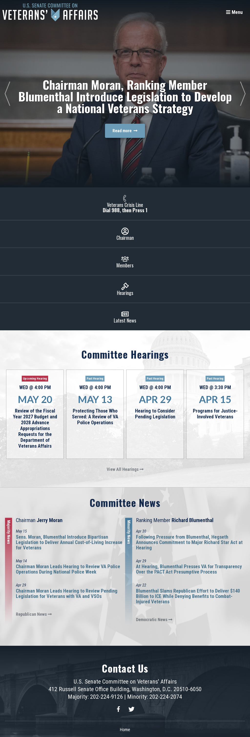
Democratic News (154, 619)
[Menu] (234, 12)
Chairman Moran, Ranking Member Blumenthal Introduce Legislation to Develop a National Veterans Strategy (125, 96)
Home (125, 729)
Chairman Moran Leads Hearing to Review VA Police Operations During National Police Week (68, 569)
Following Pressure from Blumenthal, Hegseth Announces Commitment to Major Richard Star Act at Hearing (189, 542)
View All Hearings (125, 469)
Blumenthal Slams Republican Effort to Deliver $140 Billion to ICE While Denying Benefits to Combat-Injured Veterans (188, 596)
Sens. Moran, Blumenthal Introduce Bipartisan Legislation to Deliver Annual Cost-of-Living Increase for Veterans (69, 542)
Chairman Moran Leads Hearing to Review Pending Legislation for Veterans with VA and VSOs (66, 593)
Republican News (34, 614)
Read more (125, 130)
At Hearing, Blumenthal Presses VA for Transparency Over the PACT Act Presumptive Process (189, 569)
